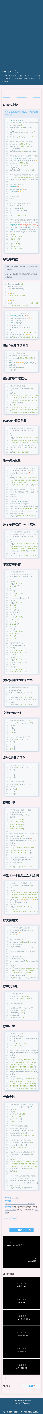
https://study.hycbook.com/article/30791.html (20, 1204)
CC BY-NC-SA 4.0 (10, 1210)
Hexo (18, 1403)
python (37, 76)
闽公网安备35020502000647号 (13, 1412)
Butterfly (27, 1403)
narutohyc (15, 1198)
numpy (14, 1218)
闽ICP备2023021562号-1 (32, 1412)
